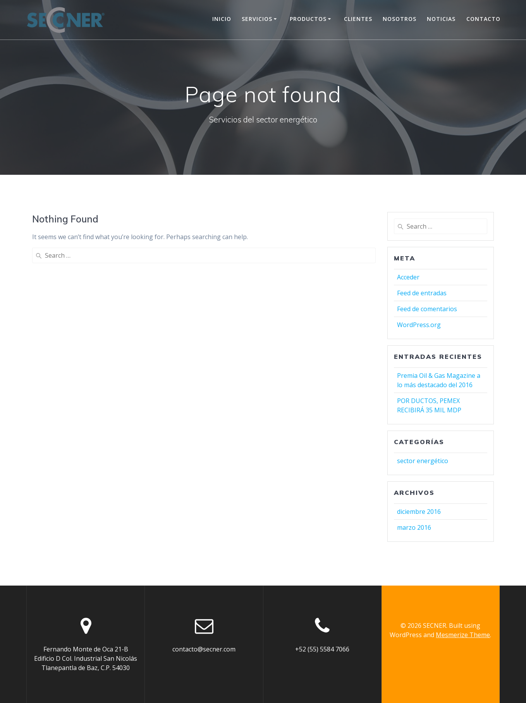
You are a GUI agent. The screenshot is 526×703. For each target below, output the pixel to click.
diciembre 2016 (419, 511)
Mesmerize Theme (463, 635)
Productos (308, 18)
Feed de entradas (422, 293)
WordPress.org (419, 324)
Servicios (257, 18)
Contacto (483, 18)
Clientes (358, 18)
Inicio (221, 18)
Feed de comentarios (427, 309)
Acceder (408, 277)
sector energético (422, 461)
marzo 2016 (414, 527)
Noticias (441, 18)
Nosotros (399, 18)
